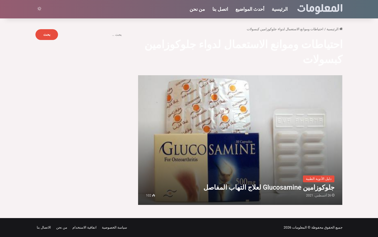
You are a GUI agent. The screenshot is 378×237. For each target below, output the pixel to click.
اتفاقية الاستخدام (84, 227)
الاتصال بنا (44, 227)
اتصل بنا (220, 9)
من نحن (197, 9)
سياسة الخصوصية (113, 227)
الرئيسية (280, 9)
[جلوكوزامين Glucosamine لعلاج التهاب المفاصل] (240, 140)
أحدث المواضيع (249, 9)
